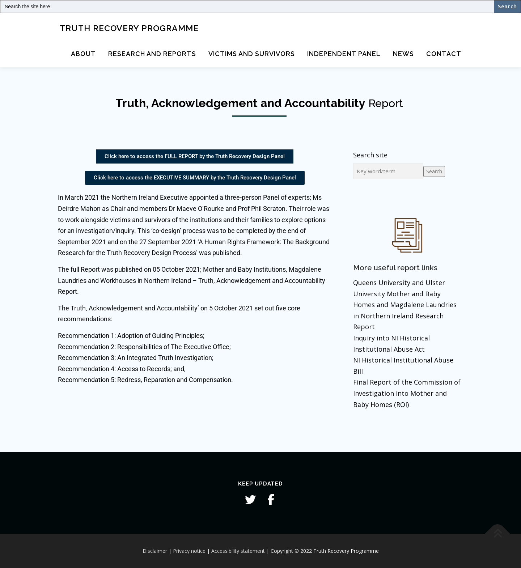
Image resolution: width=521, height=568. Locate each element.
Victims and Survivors (251, 54)
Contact (443, 54)
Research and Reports (152, 54)
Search (434, 171)
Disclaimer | (157, 550)
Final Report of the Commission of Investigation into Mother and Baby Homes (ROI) (407, 393)
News (403, 54)
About (83, 54)
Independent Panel (344, 54)
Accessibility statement (238, 550)
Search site (370, 155)
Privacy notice (189, 550)
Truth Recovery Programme (129, 28)
